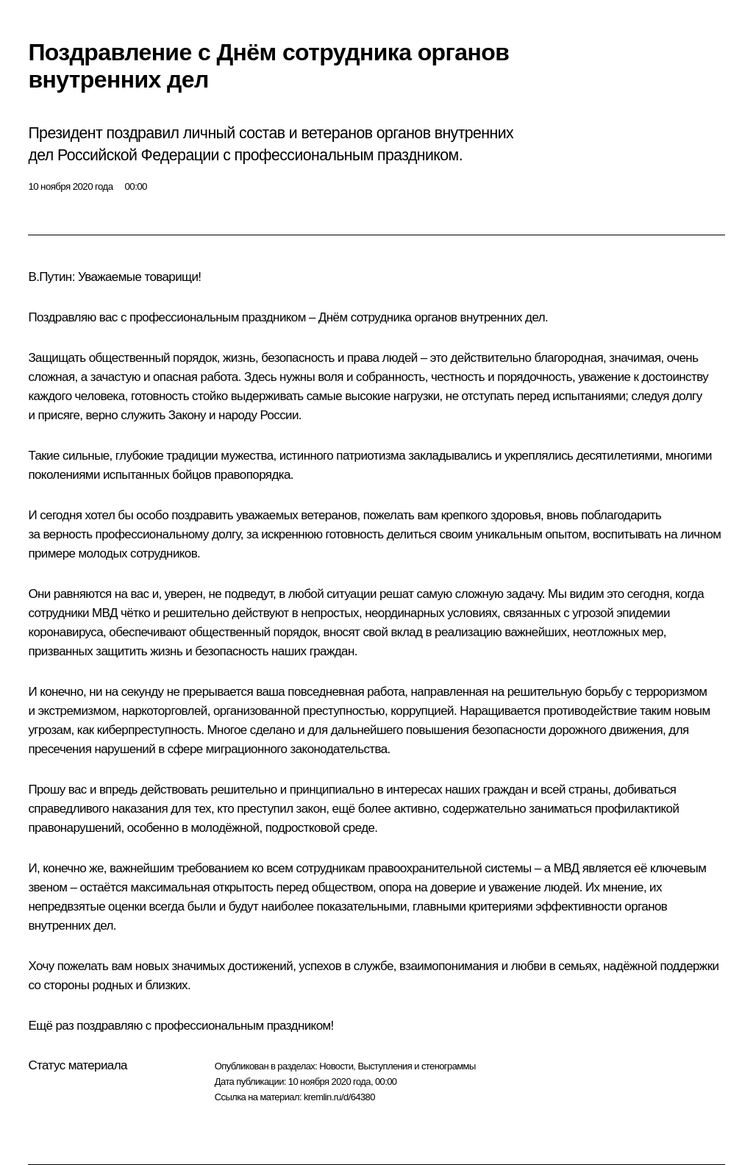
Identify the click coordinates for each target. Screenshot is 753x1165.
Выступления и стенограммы (416, 1066)
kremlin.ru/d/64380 (339, 1096)
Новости (336, 1066)
